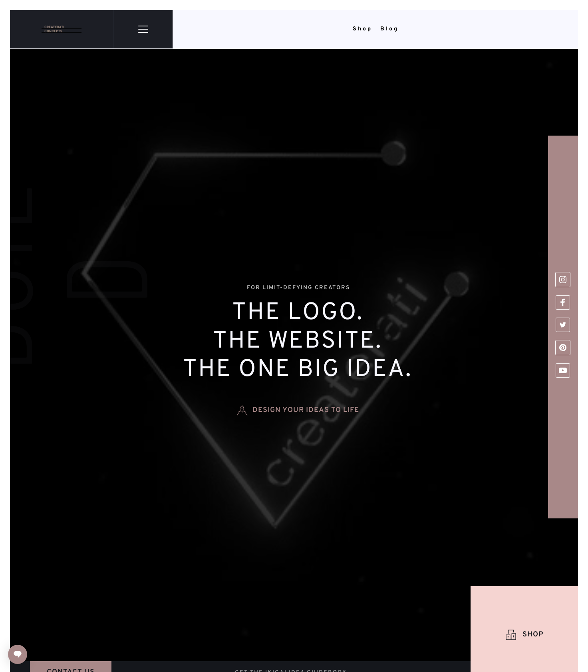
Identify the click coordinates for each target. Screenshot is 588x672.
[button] (143, 29)
